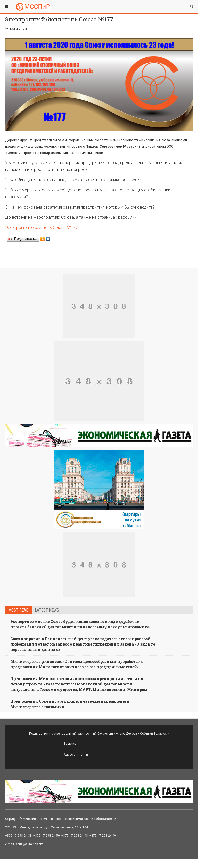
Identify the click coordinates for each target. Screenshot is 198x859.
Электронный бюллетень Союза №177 (41, 227)
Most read (18, 610)
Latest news (47, 610)
